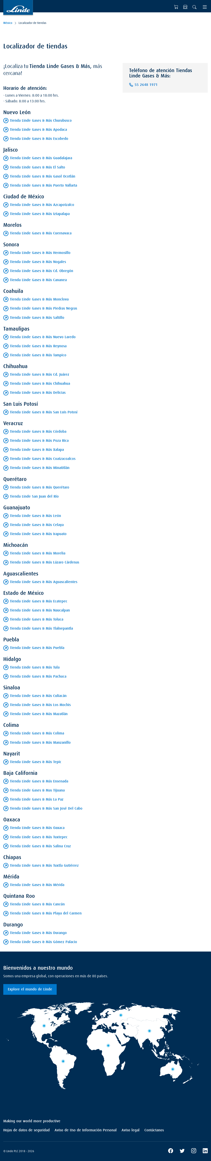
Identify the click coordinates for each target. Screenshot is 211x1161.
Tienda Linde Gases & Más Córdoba (38, 432)
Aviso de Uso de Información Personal (86, 1130)
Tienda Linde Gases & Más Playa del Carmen (46, 913)
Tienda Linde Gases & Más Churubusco (41, 121)
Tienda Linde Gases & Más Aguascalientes (43, 582)
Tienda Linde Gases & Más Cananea (38, 280)
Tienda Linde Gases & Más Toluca (36, 619)
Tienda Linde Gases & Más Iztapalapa (40, 214)
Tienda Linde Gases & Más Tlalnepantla (41, 628)
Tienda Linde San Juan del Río (34, 496)
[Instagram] (193, 1151)
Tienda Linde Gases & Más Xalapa (37, 450)
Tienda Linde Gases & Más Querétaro (39, 487)
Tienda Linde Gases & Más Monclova (39, 299)
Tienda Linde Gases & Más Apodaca (38, 130)
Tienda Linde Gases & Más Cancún (37, 904)
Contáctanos (154, 1130)
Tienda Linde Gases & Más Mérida (37, 885)
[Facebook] (170, 1151)
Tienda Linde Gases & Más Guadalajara (41, 158)
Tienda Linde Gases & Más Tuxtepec (39, 837)
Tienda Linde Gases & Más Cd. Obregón (41, 271)
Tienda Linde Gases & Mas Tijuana (37, 790)
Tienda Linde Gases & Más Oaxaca (37, 828)
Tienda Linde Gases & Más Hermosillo (40, 253)
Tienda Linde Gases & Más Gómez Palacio (43, 942)
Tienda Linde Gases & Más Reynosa (38, 346)
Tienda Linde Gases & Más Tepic (35, 762)
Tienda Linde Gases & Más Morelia (37, 553)
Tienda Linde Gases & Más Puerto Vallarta (43, 185)
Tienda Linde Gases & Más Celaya (37, 525)
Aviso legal (130, 1130)
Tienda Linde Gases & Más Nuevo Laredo (43, 337)
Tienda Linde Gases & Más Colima (37, 733)
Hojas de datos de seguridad (26, 1130)
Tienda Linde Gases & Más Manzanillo (40, 743)
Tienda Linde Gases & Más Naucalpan (40, 610)
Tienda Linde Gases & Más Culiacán (38, 696)
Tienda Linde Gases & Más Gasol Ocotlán (42, 176)
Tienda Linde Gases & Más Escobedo (39, 139)
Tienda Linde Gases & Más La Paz (36, 799)
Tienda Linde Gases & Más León (35, 516)
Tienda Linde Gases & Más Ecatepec (38, 601)
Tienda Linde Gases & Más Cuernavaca (41, 233)
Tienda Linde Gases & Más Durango (38, 933)
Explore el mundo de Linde (30, 989)
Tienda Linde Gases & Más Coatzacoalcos (42, 459)
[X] (182, 1151)
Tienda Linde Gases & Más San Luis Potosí (43, 412)
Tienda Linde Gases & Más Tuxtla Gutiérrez (44, 866)
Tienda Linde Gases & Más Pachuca (38, 676)
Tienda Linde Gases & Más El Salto (37, 167)
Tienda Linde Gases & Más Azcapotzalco (42, 205)
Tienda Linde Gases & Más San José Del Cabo (46, 808)
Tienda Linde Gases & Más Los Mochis (40, 705)
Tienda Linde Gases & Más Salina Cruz (40, 846)
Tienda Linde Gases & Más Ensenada (39, 781)
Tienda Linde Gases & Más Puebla (37, 648)
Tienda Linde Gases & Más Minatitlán (39, 468)
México (7, 23)
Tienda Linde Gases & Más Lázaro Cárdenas (44, 562)
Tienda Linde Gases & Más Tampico (38, 355)
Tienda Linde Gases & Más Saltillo (37, 318)
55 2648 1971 (146, 85)
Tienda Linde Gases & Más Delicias (38, 393)
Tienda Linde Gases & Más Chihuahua (40, 384)
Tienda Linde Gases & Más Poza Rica (39, 441)
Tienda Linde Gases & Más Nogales (38, 262)
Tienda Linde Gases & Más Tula (35, 667)
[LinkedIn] (205, 1151)
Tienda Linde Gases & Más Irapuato (38, 534)
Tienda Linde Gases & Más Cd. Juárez (39, 374)
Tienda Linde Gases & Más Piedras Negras (43, 308)
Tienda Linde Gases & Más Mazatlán (39, 714)
